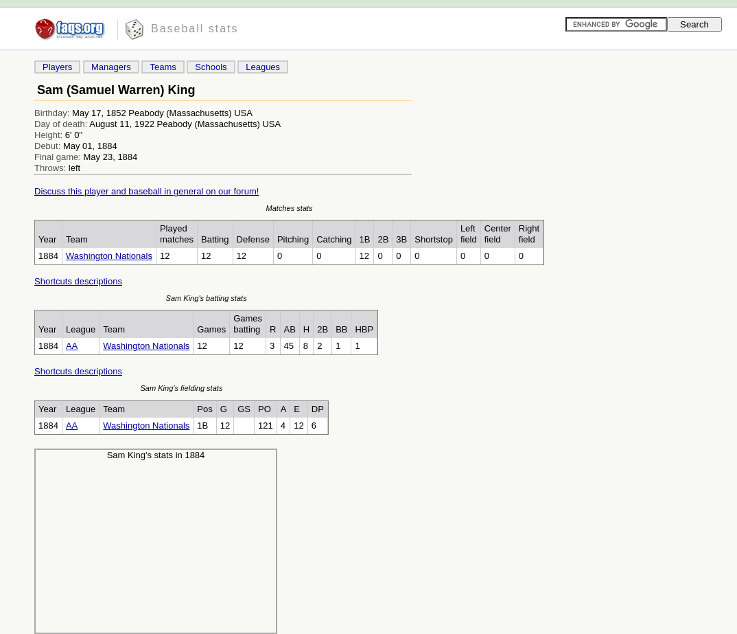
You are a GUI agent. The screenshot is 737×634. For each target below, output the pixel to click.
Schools (210, 67)
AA (72, 346)
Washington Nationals (109, 256)
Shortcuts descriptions (78, 281)
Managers (111, 67)
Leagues (263, 67)
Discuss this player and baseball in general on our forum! (146, 191)
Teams (163, 67)
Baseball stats (195, 28)
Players (57, 67)
